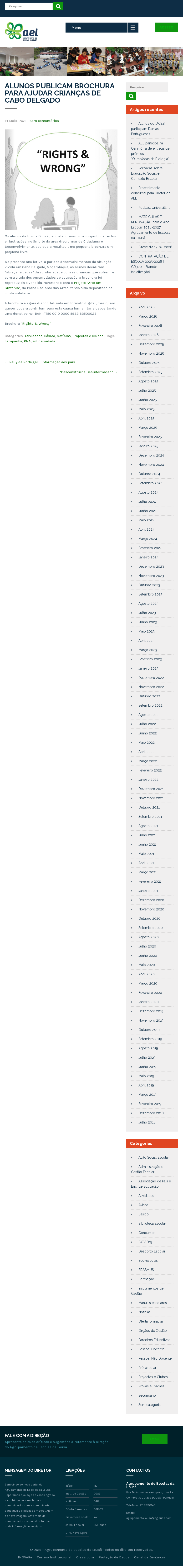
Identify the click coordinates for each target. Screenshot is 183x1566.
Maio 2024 (146, 520)
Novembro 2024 (151, 464)
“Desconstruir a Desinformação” (88, 372)
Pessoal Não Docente (155, 1358)
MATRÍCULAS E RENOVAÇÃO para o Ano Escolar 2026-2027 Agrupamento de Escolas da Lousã (150, 227)
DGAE (97, 1493)
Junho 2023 (147, 622)
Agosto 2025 (148, 381)
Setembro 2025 (150, 372)
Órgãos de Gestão (152, 1331)
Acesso (166, 27)
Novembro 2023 (151, 576)
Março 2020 (147, 983)
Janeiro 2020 (148, 1002)
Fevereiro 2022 (150, 770)
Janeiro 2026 (148, 335)
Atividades (33, 336)
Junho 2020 (147, 955)
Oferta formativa (150, 1321)
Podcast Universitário (154, 207)
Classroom (85, 1557)
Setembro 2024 (150, 483)
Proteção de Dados (114, 1557)
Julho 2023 (147, 613)
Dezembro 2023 (151, 566)
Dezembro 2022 (151, 678)
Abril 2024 (146, 529)
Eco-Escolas (148, 1260)
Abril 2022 (146, 752)
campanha (13, 341)
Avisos (143, 1205)
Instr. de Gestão (76, 1493)
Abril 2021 (146, 863)
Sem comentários (44, 121)
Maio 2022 (146, 742)
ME (95, 1485)
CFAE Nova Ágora (76, 1532)
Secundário (147, 1395)
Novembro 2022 (151, 687)
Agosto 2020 (148, 937)
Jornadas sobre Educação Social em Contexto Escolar (147, 173)
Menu (76, 27)
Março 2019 (147, 1094)
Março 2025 (147, 427)
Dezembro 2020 (151, 900)
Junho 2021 (147, 844)
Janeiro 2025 (148, 446)
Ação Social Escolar (153, 1157)
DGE (96, 1501)
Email (154, 1439)
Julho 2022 (147, 724)
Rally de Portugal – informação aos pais (40, 362)
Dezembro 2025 (151, 344)
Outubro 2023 (149, 585)
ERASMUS (146, 1270)
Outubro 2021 (149, 807)
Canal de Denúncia (149, 1557)
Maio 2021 (146, 854)
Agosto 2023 (148, 603)
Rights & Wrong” (36, 323)
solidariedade (43, 341)
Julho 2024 (147, 502)
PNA (27, 341)
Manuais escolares (152, 1303)
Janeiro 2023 (148, 668)
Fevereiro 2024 (150, 548)
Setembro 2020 (150, 928)
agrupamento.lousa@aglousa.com (149, 1518)
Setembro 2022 (150, 705)
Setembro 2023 (150, 594)
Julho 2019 (146, 1057)
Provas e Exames (151, 1386)
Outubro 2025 (149, 363)
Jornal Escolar (75, 1525)
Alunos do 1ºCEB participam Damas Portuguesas (148, 129)
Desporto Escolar (151, 1251)
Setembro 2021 (150, 817)
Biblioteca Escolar (152, 1223)
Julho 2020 (147, 946)
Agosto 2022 (148, 715)
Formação (146, 1279)
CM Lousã (99, 1525)
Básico (49, 336)
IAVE (96, 1517)
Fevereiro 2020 (150, 993)
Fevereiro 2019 (149, 1104)
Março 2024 (147, 539)
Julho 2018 (147, 1122)
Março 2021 (147, 872)
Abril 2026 (146, 307)
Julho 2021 (146, 835)
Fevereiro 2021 (149, 881)
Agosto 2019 (148, 1048)
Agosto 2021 (148, 826)
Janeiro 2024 (148, 557)
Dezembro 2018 (151, 1113)
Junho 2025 (147, 400)
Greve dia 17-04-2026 (155, 247)
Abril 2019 (146, 1085)
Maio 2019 (146, 1076)
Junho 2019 (147, 1067)
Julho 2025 (147, 390)
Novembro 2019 (150, 1020)
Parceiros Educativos (154, 1340)
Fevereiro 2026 (150, 326)
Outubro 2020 (149, 918)
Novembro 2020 (151, 909)
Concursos (146, 1233)
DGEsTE (98, 1509)
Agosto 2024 (148, 492)
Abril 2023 (146, 641)
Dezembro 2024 (151, 455)
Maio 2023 (146, 631)
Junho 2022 (147, 733)
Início (69, 1485)
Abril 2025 (146, 418)
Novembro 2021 (150, 798)
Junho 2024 (147, 511)
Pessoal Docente (151, 1349)
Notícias (64, 336)
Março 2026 (147, 316)
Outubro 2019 (149, 1030)
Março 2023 (147, 650)
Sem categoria (149, 1405)
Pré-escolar (147, 1368)
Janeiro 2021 (148, 891)
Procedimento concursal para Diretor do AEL (151, 193)
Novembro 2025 (151, 353)
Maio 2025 (146, 409)
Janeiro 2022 (148, 779)
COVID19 (145, 1242)
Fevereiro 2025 (150, 437)
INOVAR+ (25, 1557)
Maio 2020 (146, 965)
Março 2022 (147, 761)
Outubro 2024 (149, 474)
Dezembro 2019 (150, 1011)
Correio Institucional (54, 1557)
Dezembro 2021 (150, 789)
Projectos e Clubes (87, 336)
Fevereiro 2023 (150, 659)
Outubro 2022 (149, 696)
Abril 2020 (146, 974)
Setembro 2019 (150, 1039)
